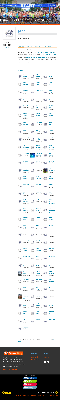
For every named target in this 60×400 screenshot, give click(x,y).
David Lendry (26, 233)
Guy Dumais (52, 256)
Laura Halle (26, 138)
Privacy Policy (41, 395)
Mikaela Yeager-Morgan (25, 115)
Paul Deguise (39, 279)
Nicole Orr (26, 161)
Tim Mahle (26, 279)
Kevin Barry (39, 240)
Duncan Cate (26, 256)
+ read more (21, 64)
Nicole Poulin (39, 200)
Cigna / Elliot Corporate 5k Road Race (25, 20)
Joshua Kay (39, 169)
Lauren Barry (52, 240)
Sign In (56, 2)
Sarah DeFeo (26, 240)
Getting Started (34, 357)
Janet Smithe (52, 295)
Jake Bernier (39, 122)
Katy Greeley (39, 161)
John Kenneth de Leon (52, 210)
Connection (6, 47)
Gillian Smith (39, 90)
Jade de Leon (52, 319)
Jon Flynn (38, 184)
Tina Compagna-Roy (26, 296)
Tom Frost (26, 153)
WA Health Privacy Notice (52, 395)
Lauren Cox (51, 161)
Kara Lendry (39, 233)
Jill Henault (26, 327)
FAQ (45, 356)
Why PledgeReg (34, 356)
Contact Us (46, 357)
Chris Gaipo (51, 248)
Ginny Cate (26, 184)
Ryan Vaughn (39, 192)
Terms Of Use (17, 395)
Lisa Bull (51, 138)
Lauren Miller (26, 105)
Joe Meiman (39, 319)
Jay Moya (51, 225)
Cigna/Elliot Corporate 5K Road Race (45, 52)
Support (41, 2)
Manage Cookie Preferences (29, 395)
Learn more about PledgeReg (10, 369)
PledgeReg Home (35, 359)
